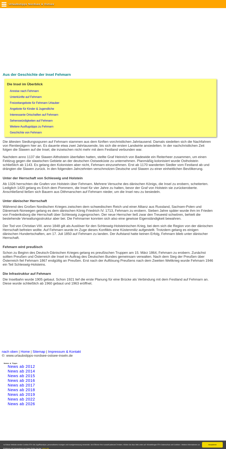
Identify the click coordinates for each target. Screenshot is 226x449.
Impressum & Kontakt (64, 351)
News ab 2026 (21, 404)
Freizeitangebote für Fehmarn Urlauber (34, 102)
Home (25, 351)
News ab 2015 (21, 376)
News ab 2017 (21, 385)
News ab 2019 (21, 394)
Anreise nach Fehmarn (24, 90)
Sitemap (39, 351)
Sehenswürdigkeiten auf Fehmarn (31, 120)
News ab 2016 (21, 380)
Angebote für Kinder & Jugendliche (32, 108)
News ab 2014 (21, 371)
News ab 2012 (21, 366)
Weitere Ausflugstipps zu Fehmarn (31, 126)
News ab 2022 (21, 399)
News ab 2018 (21, 390)
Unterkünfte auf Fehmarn (26, 96)
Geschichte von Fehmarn (26, 132)
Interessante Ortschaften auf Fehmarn (34, 114)
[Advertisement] (67, 40)
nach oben (10, 351)
